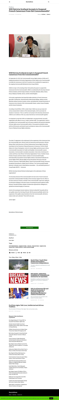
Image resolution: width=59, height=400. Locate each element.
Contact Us (19, 394)
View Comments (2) (29, 227)
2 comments (12, 14)
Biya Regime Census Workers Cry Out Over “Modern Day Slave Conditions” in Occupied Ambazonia (18, 345)
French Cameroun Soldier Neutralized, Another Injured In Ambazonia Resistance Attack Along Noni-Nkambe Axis (17, 340)
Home (10, 394)
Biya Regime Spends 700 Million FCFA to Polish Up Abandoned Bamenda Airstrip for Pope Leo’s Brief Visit (18, 373)
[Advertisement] (29, 24)
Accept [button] (51, 398)
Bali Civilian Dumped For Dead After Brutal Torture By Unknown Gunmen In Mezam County (18, 335)
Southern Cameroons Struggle (28, 247)
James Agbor (11, 240)
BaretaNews (29, 2)
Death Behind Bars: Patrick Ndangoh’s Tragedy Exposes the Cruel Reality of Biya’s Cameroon (18, 368)
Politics (11, 7)
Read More (55, 398)
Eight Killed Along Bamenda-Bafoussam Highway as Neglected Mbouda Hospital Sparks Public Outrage (17, 362)
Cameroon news (12, 247)
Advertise (14, 394)
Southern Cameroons (19, 247)
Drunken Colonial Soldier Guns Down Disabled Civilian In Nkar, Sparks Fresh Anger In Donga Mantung (18, 325)
